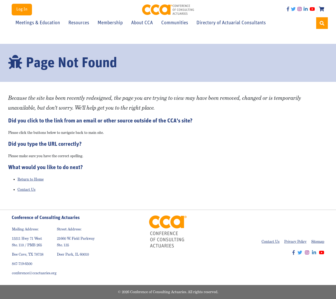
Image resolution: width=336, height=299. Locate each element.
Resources (78, 23)
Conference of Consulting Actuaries (168, 9)
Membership (110, 23)
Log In (21, 9)
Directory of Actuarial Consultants (231, 23)
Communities (174, 23)
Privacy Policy (295, 241)
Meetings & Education (37, 23)
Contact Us (26, 189)
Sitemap (317, 241)
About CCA (142, 23)
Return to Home (31, 179)
